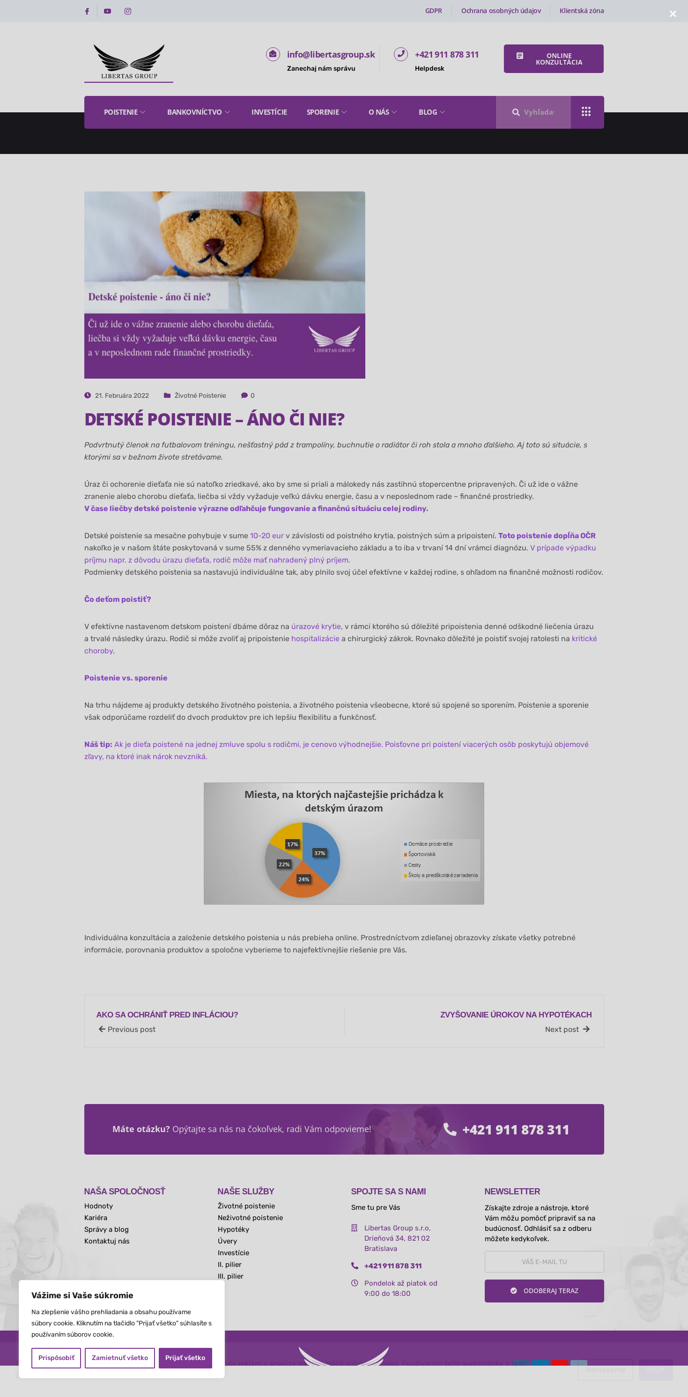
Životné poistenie (200, 396)
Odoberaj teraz (544, 1290)
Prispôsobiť (56, 1358)
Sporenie (328, 112)
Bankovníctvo (199, 112)
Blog (433, 112)
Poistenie (126, 112)
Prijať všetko (185, 1358)
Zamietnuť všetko (120, 1358)
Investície (269, 112)
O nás (384, 112)
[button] (554, 58)
